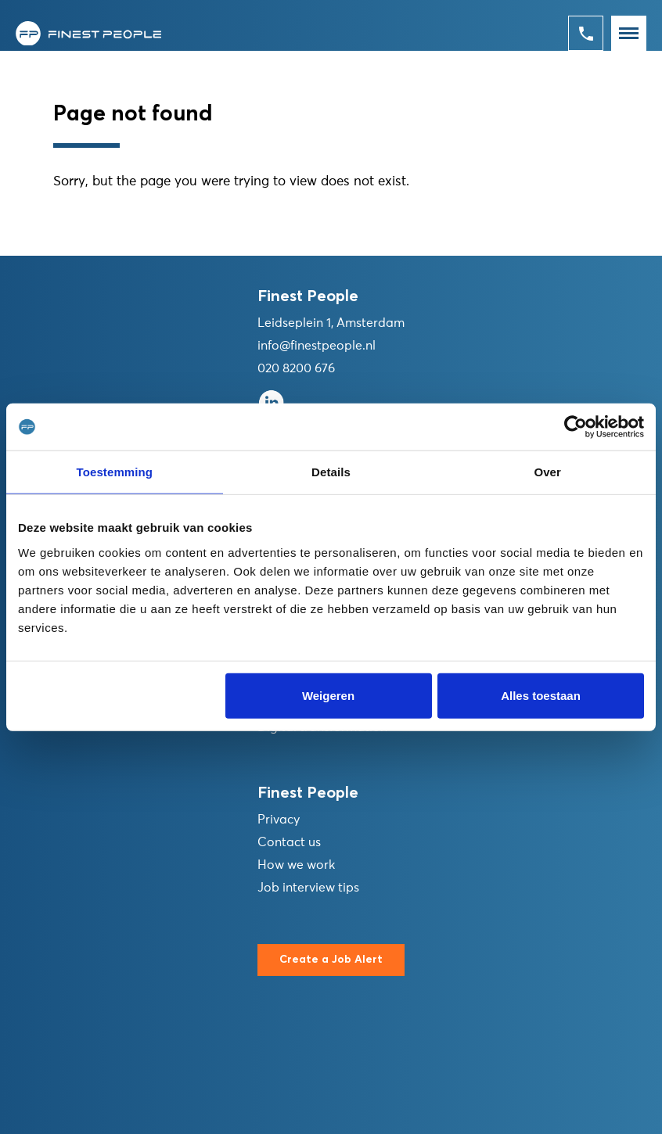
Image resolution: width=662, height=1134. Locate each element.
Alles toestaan (541, 695)
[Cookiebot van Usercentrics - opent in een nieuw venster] (575, 427)
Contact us (289, 842)
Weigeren (328, 695)
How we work (296, 865)
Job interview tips (308, 887)
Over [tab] (547, 472)
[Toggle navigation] (628, 33)
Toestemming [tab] (115, 472)
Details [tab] (331, 472)
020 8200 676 (296, 368)
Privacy (278, 819)
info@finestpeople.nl (316, 345)
